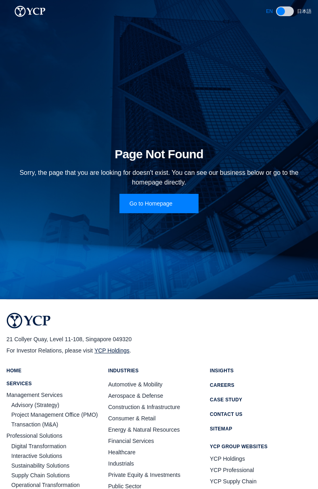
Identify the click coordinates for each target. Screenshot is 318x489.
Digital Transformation (38, 446)
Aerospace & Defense (135, 395)
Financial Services (131, 441)
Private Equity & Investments (144, 475)
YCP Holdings (112, 350)
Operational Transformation (45, 485)
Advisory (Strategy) (35, 405)
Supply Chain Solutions (40, 475)
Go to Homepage (159, 203)
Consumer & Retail (132, 418)
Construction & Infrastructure (144, 407)
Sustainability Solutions (40, 465)
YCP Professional (232, 470)
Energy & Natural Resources (144, 429)
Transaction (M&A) (34, 424)
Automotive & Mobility (135, 384)
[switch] (285, 11)
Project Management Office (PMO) (54, 414)
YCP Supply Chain (233, 481)
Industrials (121, 463)
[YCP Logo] (30, 11)
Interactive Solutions (36, 456)
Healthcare (122, 452)
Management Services (34, 395)
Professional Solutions (34, 435)
